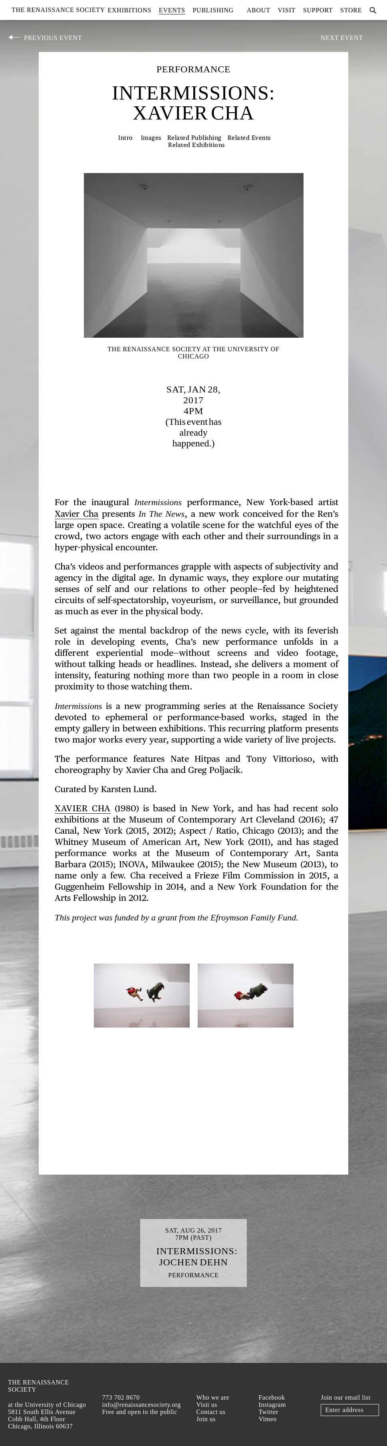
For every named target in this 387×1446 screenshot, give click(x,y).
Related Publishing (194, 138)
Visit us (206, 1404)
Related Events (249, 138)
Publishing (213, 10)
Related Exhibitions (196, 145)
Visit (287, 10)
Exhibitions (130, 10)
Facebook (271, 1397)
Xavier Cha (77, 514)
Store (351, 10)
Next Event (342, 37)
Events (172, 10)
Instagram (272, 1404)
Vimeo (267, 1419)
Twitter (268, 1411)
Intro (125, 138)
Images (151, 138)
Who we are (212, 1397)
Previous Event (53, 37)
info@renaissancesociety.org (141, 1404)
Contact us (211, 1411)
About (258, 10)
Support (318, 10)
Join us (206, 1419)
